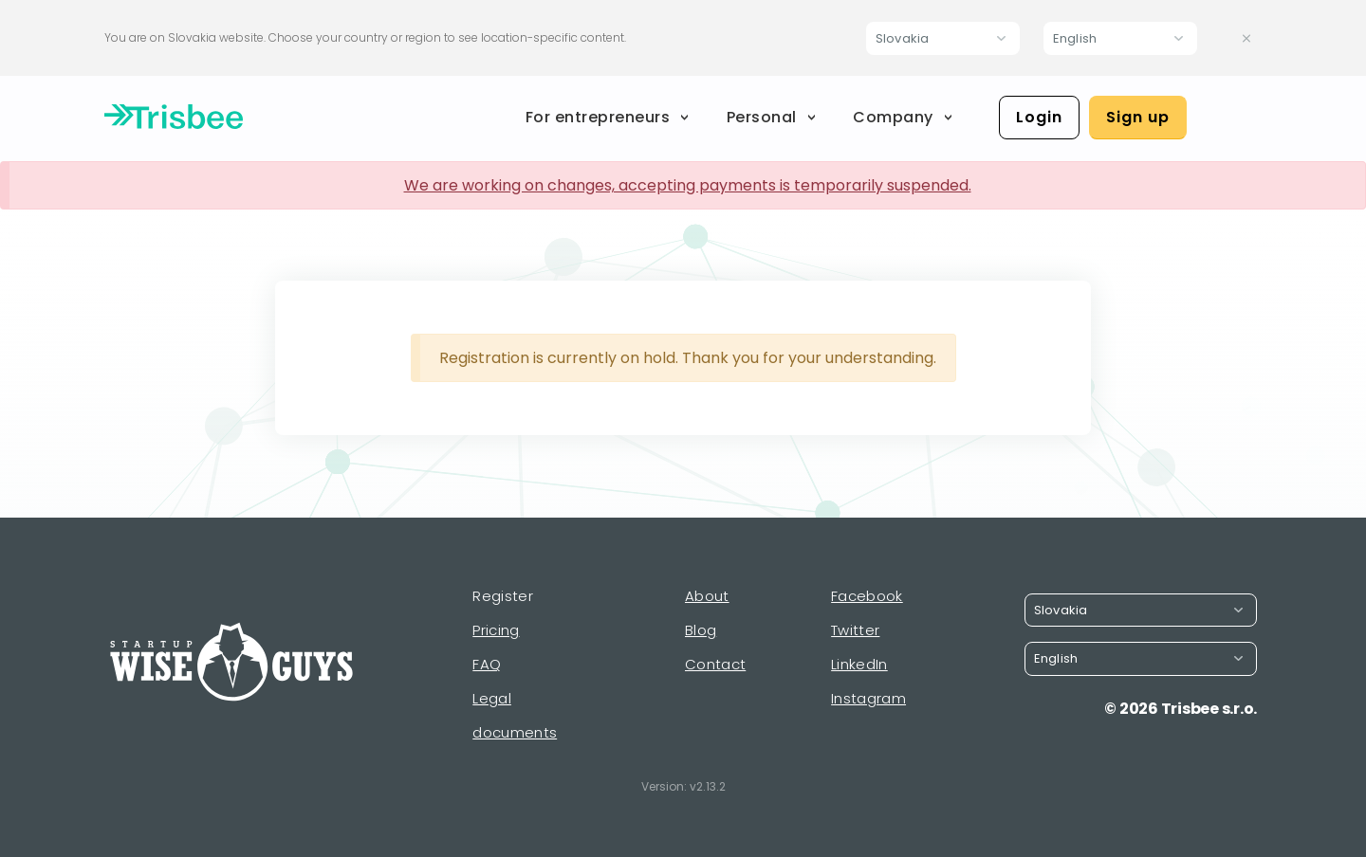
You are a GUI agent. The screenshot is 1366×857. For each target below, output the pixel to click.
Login (1039, 117)
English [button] (1075, 38)
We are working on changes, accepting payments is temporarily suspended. (687, 185)
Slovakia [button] (902, 38)
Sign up (1138, 117)
